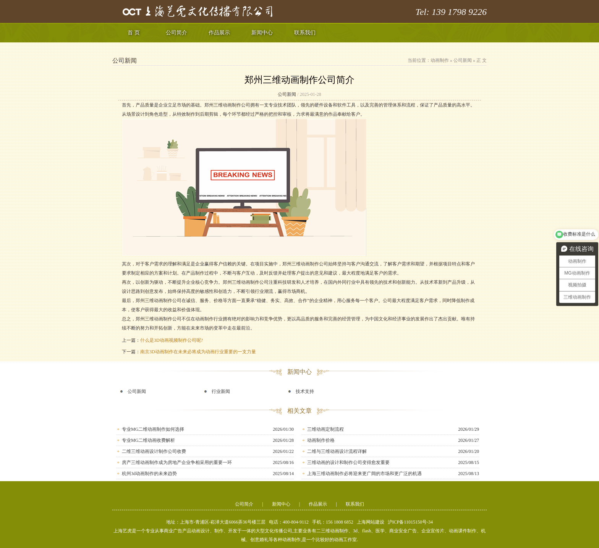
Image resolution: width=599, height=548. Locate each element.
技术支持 (305, 391)
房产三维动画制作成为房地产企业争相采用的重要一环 (177, 462)
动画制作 (440, 60)
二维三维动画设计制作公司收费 (154, 451)
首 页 (134, 33)
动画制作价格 (321, 440)
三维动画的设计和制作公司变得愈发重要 (348, 462)
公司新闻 (462, 60)
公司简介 (176, 33)
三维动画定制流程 (325, 429)
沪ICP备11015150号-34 (410, 522)
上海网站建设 (370, 522)
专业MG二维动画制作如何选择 (153, 429)
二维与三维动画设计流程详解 (337, 451)
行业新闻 (221, 391)
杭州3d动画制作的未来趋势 (149, 473)
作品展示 (219, 33)
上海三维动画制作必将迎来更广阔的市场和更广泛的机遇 (364, 473)
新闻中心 (262, 33)
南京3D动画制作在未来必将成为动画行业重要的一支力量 (198, 351)
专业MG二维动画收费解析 (148, 440)
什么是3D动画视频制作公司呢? (171, 340)
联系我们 (305, 33)
